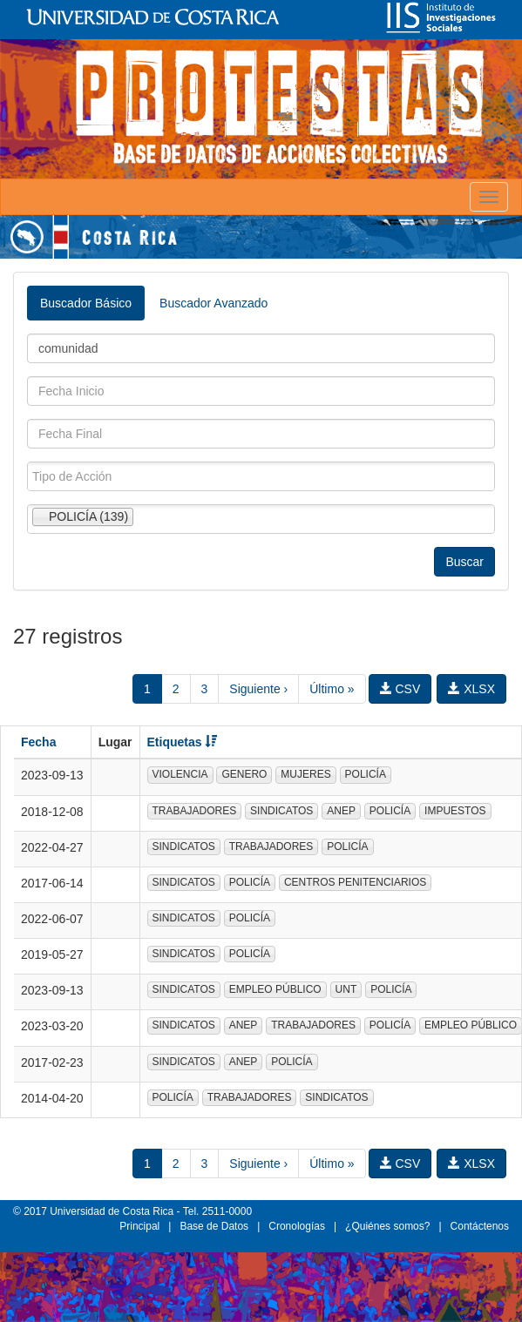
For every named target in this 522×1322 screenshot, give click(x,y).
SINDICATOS (281, 811)
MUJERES (305, 774)
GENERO (244, 774)
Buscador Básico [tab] (86, 303)
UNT (346, 989)
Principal (139, 1226)
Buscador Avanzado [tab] (213, 303)
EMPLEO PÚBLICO (275, 989)
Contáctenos (480, 1226)
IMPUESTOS (454, 811)
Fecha (38, 742)
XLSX (471, 689)
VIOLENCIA (180, 774)
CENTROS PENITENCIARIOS (355, 882)
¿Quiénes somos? (387, 1226)
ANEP (341, 811)
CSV (400, 689)
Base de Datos (214, 1226)
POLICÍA (365, 774)
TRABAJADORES (195, 811)
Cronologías (296, 1226)
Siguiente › (258, 689)
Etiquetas (182, 742)
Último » (331, 689)
